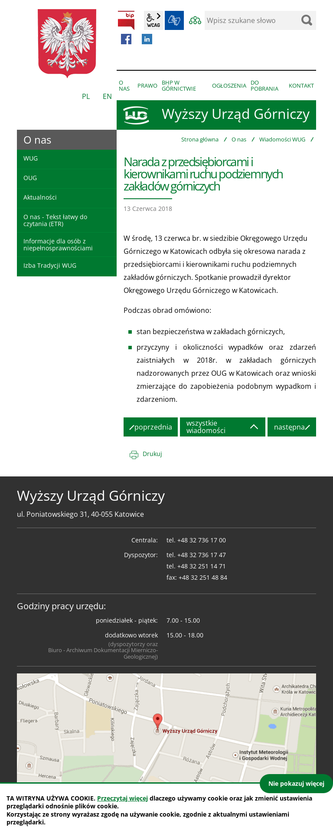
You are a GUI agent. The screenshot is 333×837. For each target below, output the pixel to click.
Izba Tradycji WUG (49, 265)
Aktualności (40, 197)
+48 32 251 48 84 (203, 577)
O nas (239, 139)
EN (107, 96)
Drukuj (152, 454)
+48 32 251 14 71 (201, 566)
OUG (30, 178)
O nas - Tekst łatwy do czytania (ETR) (55, 220)
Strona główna (200, 139)
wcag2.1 (153, 20)
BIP (126, 20)
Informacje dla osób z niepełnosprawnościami (58, 244)
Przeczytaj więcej (122, 798)
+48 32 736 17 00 (201, 540)
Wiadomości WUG (282, 139)
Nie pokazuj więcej (296, 783)
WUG (30, 158)
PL (86, 96)
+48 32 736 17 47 (201, 555)
